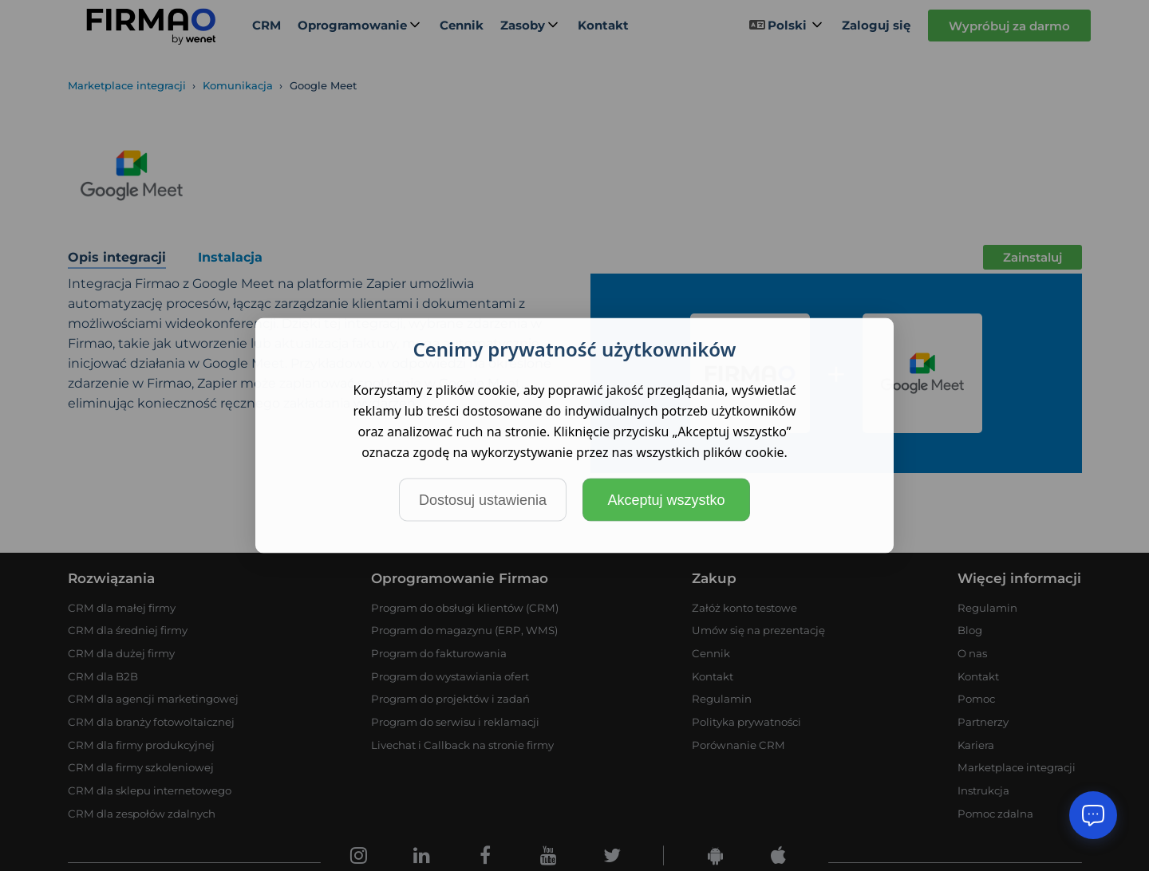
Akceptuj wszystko (666, 500)
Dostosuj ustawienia (483, 500)
